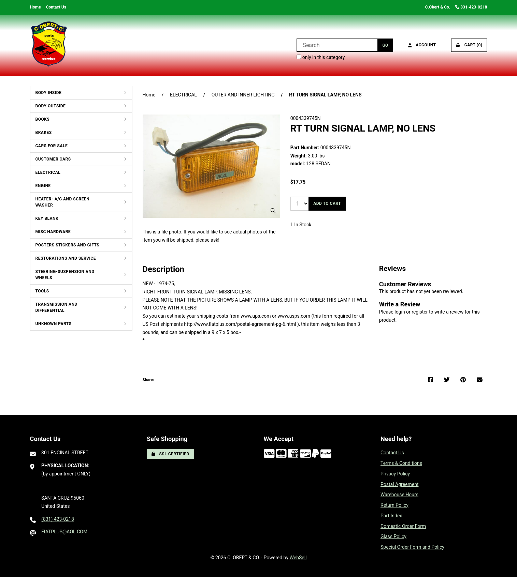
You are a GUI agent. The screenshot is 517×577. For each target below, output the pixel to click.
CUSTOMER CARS (53, 159)
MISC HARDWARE (53, 231)
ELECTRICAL (48, 172)
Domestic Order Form (403, 526)
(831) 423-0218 (57, 519)
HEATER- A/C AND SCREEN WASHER (62, 202)
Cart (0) (469, 45)
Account (422, 45)
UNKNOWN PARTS (53, 323)
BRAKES (43, 132)
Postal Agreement (399, 484)
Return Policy (394, 505)
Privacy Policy (395, 473)
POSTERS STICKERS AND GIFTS (67, 245)
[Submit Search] (385, 45)
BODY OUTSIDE (50, 106)
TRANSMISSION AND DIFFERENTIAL (56, 307)
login (399, 312)
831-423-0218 (471, 7)
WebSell (298, 557)
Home (35, 7)
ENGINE (43, 185)
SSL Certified (170, 454)
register (420, 312)
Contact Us (56, 7)
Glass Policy (393, 536)
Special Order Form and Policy (412, 547)
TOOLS (42, 291)
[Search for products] (337, 45)
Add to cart (327, 203)
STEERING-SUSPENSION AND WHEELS (65, 274)
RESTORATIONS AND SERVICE (65, 258)
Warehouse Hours (399, 494)
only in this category (321, 57)
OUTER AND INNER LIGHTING (243, 94)
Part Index (391, 515)
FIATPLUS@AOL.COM (64, 531)
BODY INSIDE (48, 92)
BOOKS (42, 119)
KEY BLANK (47, 218)
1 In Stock (301, 224)
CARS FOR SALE (51, 145)
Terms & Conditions (401, 463)
